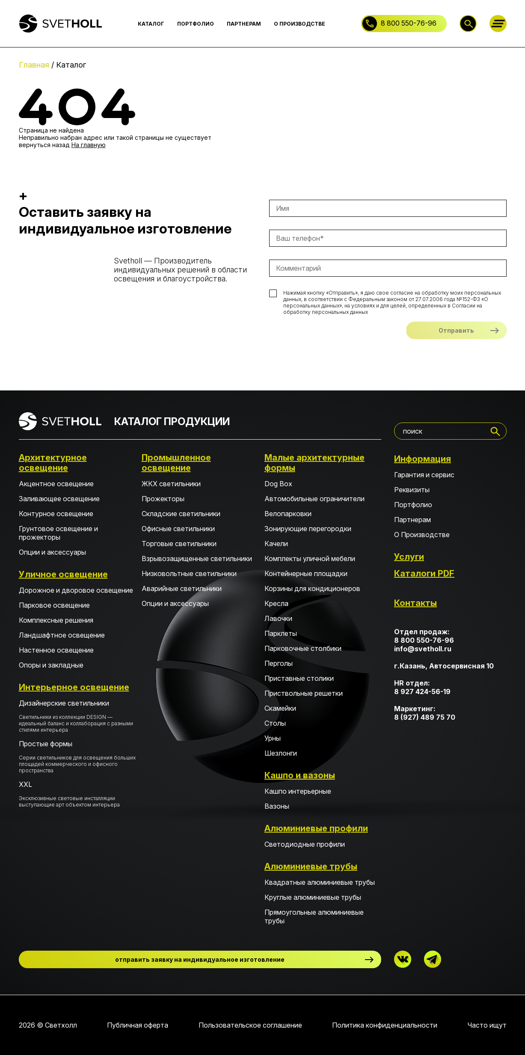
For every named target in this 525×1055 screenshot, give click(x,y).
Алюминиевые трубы (310, 866)
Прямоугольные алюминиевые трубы (314, 916)
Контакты (415, 603)
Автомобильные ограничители (314, 498)
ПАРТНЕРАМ (244, 24)
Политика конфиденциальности (384, 1025)
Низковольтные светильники (189, 573)
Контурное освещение (56, 513)
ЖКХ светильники (171, 483)
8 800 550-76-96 (408, 23)
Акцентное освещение (56, 483)
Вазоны (276, 806)
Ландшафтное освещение (62, 635)
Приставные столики (299, 678)
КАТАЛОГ (151, 24)
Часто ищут (487, 1025)
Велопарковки (287, 513)
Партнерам (412, 519)
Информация (422, 459)
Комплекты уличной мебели (309, 558)
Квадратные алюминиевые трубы (319, 882)
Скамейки (280, 708)
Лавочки (278, 618)
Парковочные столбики (302, 648)
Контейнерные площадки (305, 573)
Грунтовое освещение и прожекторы (58, 532)
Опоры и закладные (51, 665)
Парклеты (280, 633)
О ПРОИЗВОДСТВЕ (299, 24)
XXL (77, 794)
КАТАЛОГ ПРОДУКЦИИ (172, 421)
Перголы (278, 663)
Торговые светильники (179, 543)
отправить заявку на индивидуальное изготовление (200, 959)
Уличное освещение (63, 574)
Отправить (456, 330)
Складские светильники (181, 513)
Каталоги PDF (424, 573)
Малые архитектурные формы (314, 462)
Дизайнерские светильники (77, 716)
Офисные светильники (178, 528)
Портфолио (413, 504)
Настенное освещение (56, 650)
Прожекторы (163, 498)
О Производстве (422, 534)
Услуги (409, 557)
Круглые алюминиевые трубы (312, 897)
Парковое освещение (54, 605)
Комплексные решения (56, 620)
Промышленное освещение (176, 462)
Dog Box (278, 483)
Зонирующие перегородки (307, 528)
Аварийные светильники (182, 588)
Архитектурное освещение (53, 462)
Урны (272, 738)
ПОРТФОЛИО (195, 24)
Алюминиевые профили (316, 828)
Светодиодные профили (304, 844)
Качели (276, 543)
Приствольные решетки (303, 693)
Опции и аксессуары (52, 552)
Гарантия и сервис (424, 474)
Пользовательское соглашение (250, 1025)
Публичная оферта (137, 1025)
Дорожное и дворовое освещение (76, 590)
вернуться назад (44, 144)
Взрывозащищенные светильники (197, 558)
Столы (275, 723)
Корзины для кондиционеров (312, 588)
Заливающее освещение (59, 498)
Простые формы (77, 756)
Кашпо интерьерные (297, 791)
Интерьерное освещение (74, 687)
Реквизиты (412, 489)
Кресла (276, 603)
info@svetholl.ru (422, 648)
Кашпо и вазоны (299, 775)
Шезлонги (280, 753)
